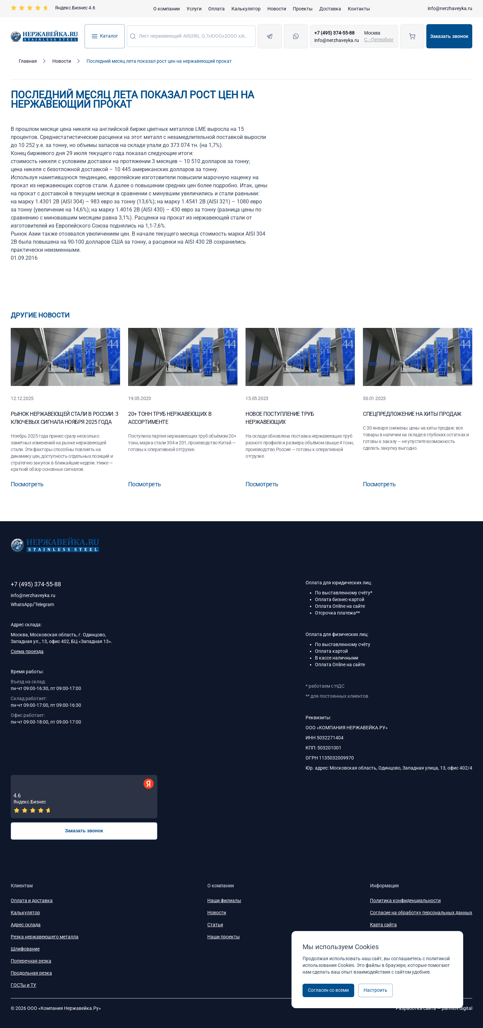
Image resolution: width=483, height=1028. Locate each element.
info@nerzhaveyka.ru (450, 8)
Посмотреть (27, 484)
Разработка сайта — (434, 1008)
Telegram (44, 604)
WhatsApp (22, 604)
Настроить (375, 990)
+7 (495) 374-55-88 (334, 33)
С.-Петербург (379, 40)
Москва (372, 33)
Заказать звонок (449, 36)
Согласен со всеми (328, 990)
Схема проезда (27, 651)
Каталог (104, 36)
